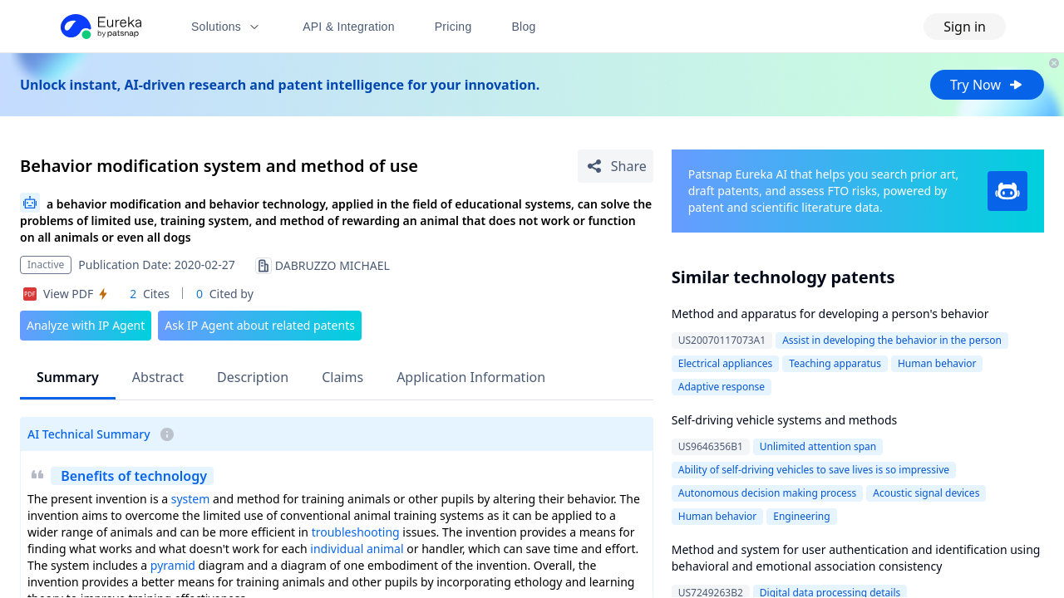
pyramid (172, 565)
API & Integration (349, 26)
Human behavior (937, 363)
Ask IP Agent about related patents (260, 325)
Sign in (964, 26)
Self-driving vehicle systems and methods (784, 420)
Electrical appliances (725, 363)
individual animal (356, 548)
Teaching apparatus (835, 363)
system (190, 499)
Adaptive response (721, 387)
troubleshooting (356, 532)
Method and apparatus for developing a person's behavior (830, 313)
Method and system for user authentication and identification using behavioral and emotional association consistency (856, 558)
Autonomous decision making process (767, 493)
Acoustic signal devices (926, 493)
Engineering (801, 516)
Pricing (453, 26)
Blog (524, 26)
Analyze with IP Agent (86, 325)
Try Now (987, 85)
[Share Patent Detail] (615, 166)
